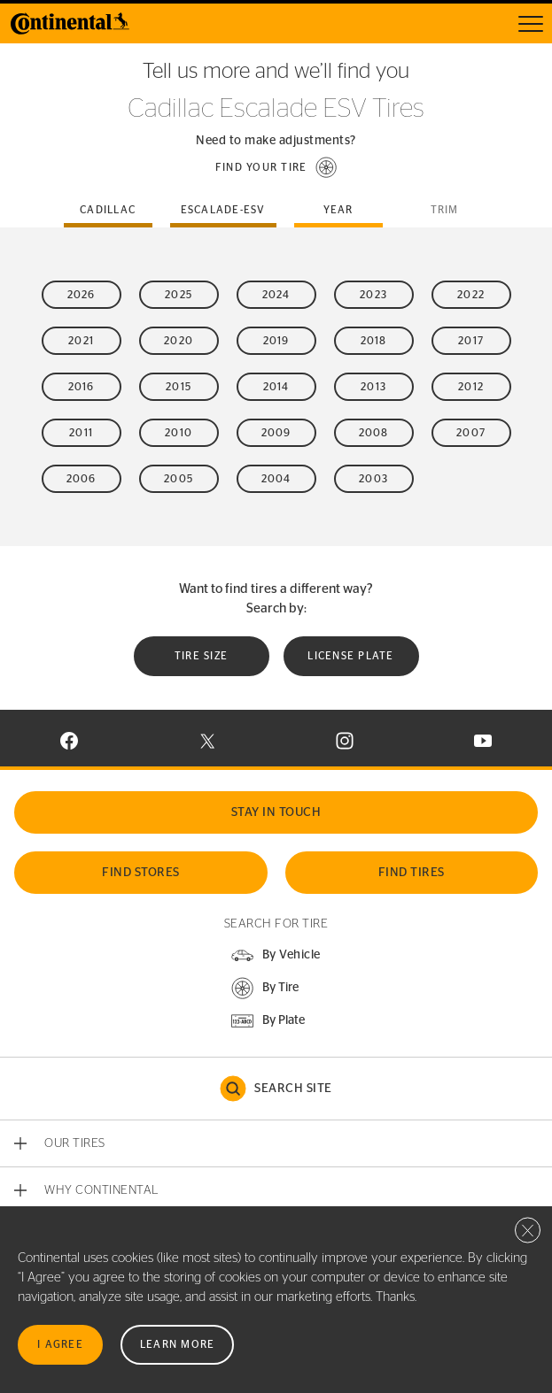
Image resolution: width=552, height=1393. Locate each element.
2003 (373, 478)
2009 (276, 432)
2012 (471, 386)
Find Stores (141, 872)
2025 (178, 294)
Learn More (177, 1344)
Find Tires (411, 872)
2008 (374, 432)
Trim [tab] (445, 209)
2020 (178, 340)
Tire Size (201, 655)
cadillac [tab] (108, 209)
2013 (373, 386)
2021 (81, 340)
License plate (350, 655)
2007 (471, 432)
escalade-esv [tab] (223, 209)
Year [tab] (338, 209)
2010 (178, 432)
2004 (276, 478)
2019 (276, 340)
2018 (374, 340)
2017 (471, 340)
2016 (81, 386)
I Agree (60, 1344)
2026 (81, 294)
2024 (276, 294)
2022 (471, 294)
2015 (178, 386)
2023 (373, 294)
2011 (81, 432)
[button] (276, 167)
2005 (178, 478)
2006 (81, 478)
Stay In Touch (276, 812)
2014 (276, 386)
